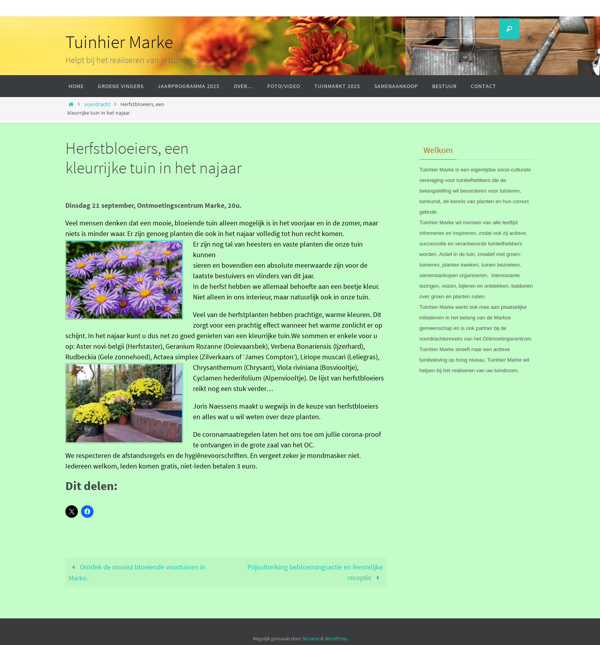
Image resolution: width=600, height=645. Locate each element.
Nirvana (310, 638)
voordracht (97, 104)
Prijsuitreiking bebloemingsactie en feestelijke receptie (315, 572)
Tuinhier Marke (119, 42)
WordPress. (336, 638)
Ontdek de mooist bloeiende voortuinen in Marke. (136, 572)
